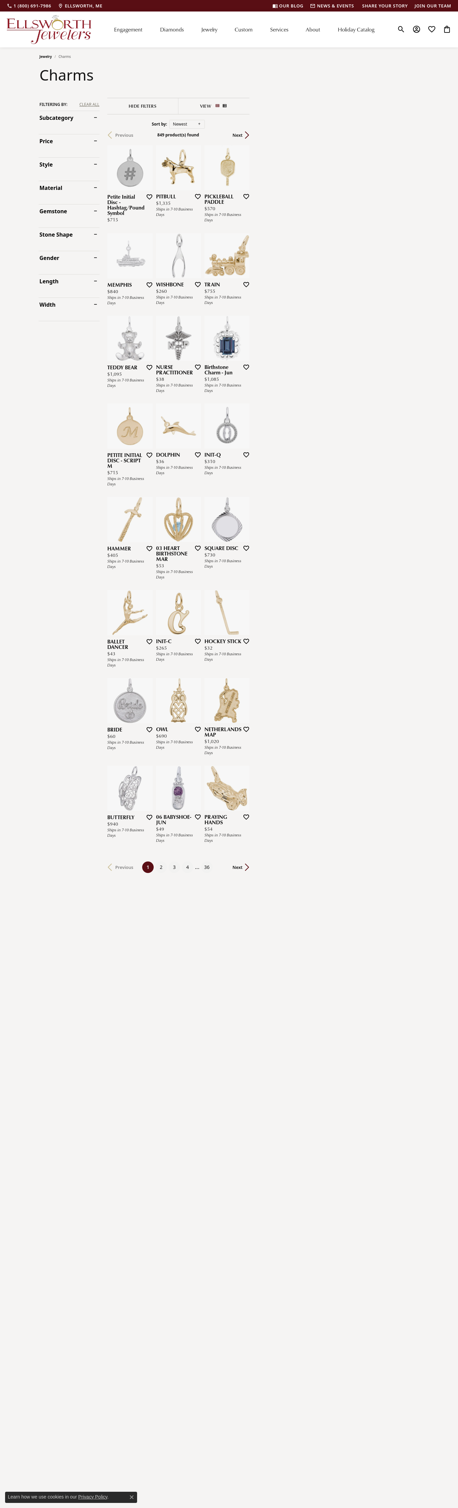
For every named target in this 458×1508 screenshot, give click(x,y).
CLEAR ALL (89, 105)
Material (51, 188)
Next (407, 135)
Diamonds (172, 29)
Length (49, 281)
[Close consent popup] (132, 1497)
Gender (49, 258)
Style (46, 164)
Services (279, 29)
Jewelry (209, 29)
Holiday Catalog (356, 29)
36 (291, 1226)
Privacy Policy (92, 1497)
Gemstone (53, 211)
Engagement (128, 29)
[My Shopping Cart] (447, 29)
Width (48, 304)
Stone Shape (56, 234)
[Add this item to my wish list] (205, 252)
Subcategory (56, 118)
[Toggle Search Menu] (401, 29)
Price (46, 141)
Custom (244, 29)
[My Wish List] (432, 29)
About (313, 29)
